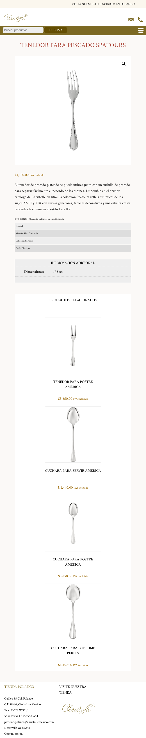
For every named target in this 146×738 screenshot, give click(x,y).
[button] (124, 64)
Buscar (55, 30)
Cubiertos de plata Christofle (51, 219)
